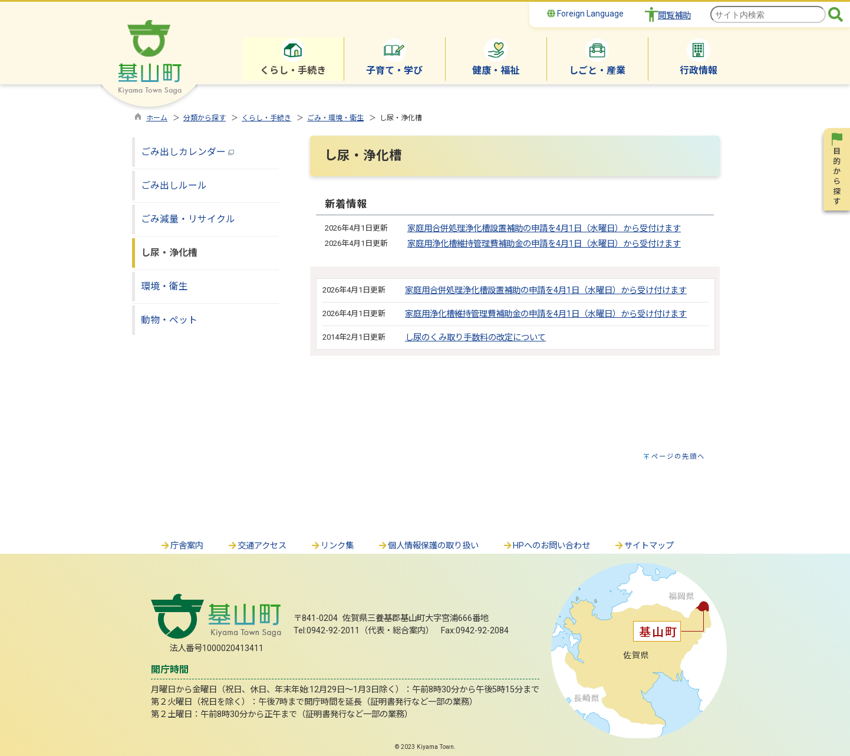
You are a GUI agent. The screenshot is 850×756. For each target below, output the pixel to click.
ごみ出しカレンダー (187, 151)
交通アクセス (256, 546)
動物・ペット (169, 320)
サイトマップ (644, 546)
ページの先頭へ (678, 456)
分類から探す (204, 118)
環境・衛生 (164, 286)
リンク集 (332, 546)
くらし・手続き (266, 118)
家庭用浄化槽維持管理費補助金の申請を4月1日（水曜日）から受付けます (544, 244)
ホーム (156, 118)
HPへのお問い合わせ (546, 546)
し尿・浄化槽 (169, 252)
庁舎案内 (181, 546)
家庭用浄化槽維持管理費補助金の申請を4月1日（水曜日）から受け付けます (546, 314)
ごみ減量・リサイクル (188, 219)
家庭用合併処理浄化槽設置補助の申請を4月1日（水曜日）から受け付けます (546, 290)
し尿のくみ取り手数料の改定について (475, 338)
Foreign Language (585, 13)
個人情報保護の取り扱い (428, 546)
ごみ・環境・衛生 (335, 118)
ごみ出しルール (174, 185)
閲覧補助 (674, 16)
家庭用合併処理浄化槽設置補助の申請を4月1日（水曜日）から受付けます (544, 228)
